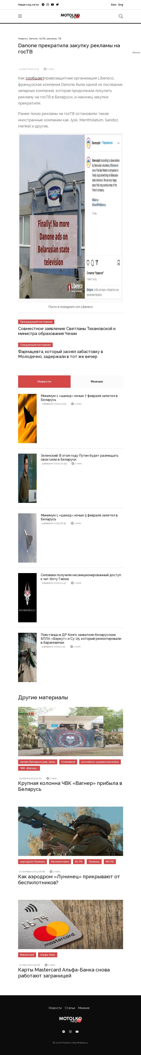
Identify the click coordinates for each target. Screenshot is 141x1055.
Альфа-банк (47, 954)
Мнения (97, 381)
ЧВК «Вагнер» (29, 768)
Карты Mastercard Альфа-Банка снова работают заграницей (64, 973)
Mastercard (27, 954)
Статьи (70, 1008)
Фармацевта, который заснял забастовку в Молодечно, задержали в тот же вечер (60, 354)
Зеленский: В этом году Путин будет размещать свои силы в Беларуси (79, 457)
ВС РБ (79, 861)
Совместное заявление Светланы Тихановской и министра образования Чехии (66, 331)
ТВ (59, 38)
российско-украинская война (100, 761)
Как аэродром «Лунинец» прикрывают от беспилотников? (69, 879)
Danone (33, 38)
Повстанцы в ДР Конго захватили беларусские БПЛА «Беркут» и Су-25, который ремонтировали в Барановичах (81, 638)
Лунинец (94, 861)
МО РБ (110, 861)
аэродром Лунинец (32, 861)
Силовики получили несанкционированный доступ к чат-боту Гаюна (81, 577)
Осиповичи (68, 761)
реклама (52, 38)
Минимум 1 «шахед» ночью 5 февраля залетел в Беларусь (79, 517)
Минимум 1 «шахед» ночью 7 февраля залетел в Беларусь (79, 398)
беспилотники (60, 861)
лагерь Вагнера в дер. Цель (37, 761)
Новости (23, 38)
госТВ (42, 38)
